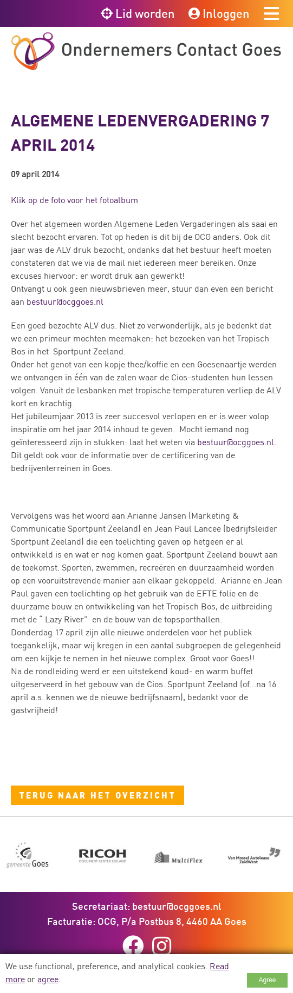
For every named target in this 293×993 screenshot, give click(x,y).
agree (47, 979)
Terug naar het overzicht (97, 795)
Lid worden (138, 13)
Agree (267, 980)
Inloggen (219, 13)
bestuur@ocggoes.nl (65, 301)
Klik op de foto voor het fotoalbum (74, 199)
